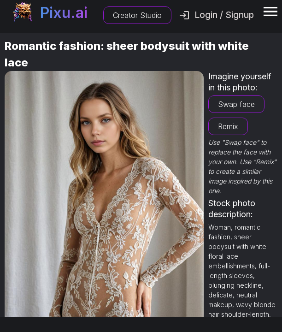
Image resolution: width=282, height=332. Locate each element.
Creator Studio (137, 15)
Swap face (236, 104)
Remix (228, 126)
